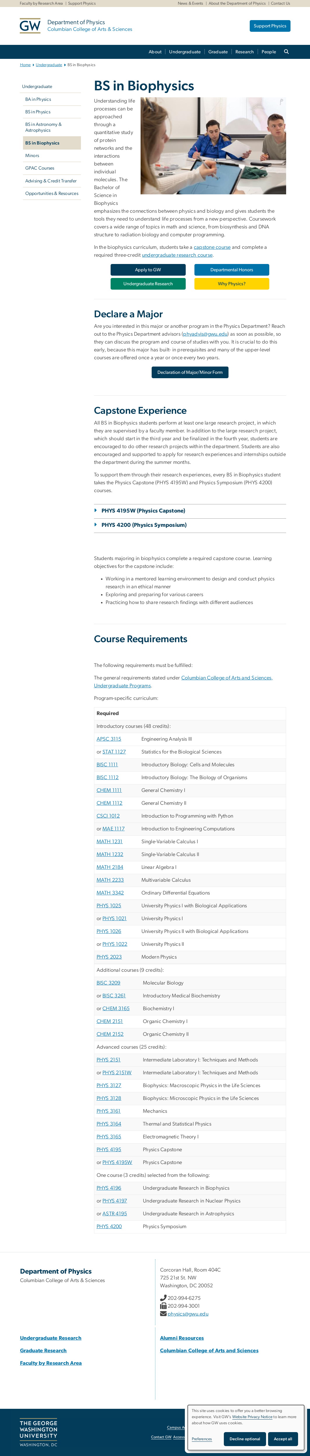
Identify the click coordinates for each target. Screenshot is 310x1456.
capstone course (212, 247)
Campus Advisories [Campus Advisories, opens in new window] (183, 1427)
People (269, 52)
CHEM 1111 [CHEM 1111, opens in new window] (109, 790)
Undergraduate (185, 52)
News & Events (190, 3)
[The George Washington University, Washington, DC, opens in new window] (38, 1432)
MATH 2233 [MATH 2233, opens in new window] (110, 880)
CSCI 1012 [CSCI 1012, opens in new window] (108, 816)
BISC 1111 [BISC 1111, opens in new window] (107, 764)
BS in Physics (37, 112)
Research (244, 52)
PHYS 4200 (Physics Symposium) (144, 525)
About (155, 52)
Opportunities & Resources (51, 193)
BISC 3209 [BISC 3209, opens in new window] (109, 983)
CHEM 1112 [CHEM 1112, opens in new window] (110, 803)
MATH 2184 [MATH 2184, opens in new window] (110, 867)
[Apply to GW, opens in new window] (148, 270)
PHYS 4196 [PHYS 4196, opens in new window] (109, 1188)
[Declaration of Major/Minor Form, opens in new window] (190, 372)
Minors (32, 155)
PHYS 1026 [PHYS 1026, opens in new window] (109, 931)
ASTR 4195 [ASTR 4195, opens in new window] (114, 1213)
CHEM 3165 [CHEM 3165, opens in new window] (116, 1008)
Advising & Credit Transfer (51, 181)
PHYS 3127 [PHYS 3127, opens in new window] (109, 1085)
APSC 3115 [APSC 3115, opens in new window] (109, 739)
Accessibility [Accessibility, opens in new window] (183, 1437)
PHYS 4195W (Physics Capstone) (143, 511)
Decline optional (245, 1439)
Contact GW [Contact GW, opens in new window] (161, 1437)
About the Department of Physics (237, 3)
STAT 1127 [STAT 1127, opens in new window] (114, 752)
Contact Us (280, 3)
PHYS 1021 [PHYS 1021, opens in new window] (114, 918)
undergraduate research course (177, 255)
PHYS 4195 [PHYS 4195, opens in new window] (109, 1149)
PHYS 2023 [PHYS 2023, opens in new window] (109, 957)
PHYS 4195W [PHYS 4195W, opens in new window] (117, 1162)
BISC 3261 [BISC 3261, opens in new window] (114, 996)
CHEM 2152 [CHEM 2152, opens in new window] (110, 1034)
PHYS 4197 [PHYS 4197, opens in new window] (114, 1201)
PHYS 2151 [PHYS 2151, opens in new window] (109, 1060)
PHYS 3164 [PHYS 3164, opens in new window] (109, 1124)
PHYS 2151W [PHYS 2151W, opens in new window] (117, 1072)
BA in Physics (38, 99)
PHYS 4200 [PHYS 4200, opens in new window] (109, 1226)
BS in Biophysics (42, 143)
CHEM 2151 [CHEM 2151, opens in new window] (110, 1021)
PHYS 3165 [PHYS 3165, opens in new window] (109, 1137)
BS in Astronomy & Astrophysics (43, 127)
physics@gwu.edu (188, 1314)
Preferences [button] (202, 1439)
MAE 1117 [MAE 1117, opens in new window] (113, 829)
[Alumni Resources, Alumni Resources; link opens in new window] (182, 1338)
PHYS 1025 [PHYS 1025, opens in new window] (109, 906)
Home (25, 65)
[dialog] (246, 1427)
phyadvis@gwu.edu (205, 334)
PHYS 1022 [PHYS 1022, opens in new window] (114, 944)
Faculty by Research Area (41, 3)
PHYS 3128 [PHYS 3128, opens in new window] (109, 1098)
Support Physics (82, 3)
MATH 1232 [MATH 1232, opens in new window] (110, 854)
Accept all (283, 1439)
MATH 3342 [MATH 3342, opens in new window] (110, 893)
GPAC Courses (39, 168)
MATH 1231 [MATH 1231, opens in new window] (110, 841)
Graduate (218, 52)
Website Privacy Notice (252, 1417)
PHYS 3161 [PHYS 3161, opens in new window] (109, 1111)
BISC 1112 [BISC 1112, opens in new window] (108, 777)
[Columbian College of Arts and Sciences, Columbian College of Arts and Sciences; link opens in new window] (209, 1350)
